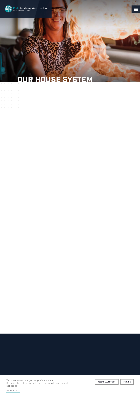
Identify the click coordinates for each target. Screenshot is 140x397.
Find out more (13, 390)
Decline (127, 382)
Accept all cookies (107, 382)
